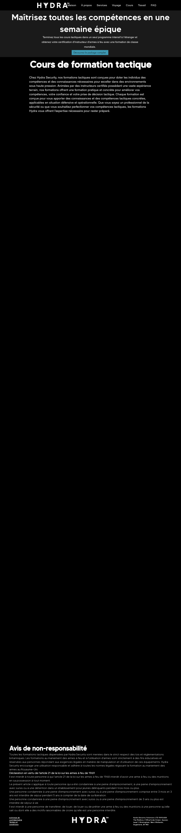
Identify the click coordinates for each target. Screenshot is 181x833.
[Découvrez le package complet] (90, 52)
